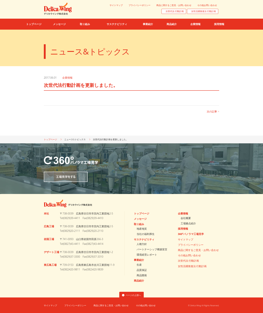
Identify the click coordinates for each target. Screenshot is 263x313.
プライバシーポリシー (139, 5)
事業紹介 (139, 260)
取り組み (139, 224)
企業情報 (67, 77)
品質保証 (142, 270)
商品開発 (142, 275)
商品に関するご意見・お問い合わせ (173, 5)
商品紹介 (139, 280)
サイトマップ (116, 5)
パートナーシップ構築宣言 (152, 249)
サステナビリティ (144, 239)
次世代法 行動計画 (175, 11)
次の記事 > (213, 111)
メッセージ (140, 218)
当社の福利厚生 (146, 234)
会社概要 (186, 218)
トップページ (50, 139)
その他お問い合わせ (207, 5)
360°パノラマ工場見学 (191, 234)
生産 (139, 264)
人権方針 (142, 244)
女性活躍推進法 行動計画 (203, 11)
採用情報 (183, 228)
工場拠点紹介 (188, 223)
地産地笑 (142, 228)
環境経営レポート (147, 254)
